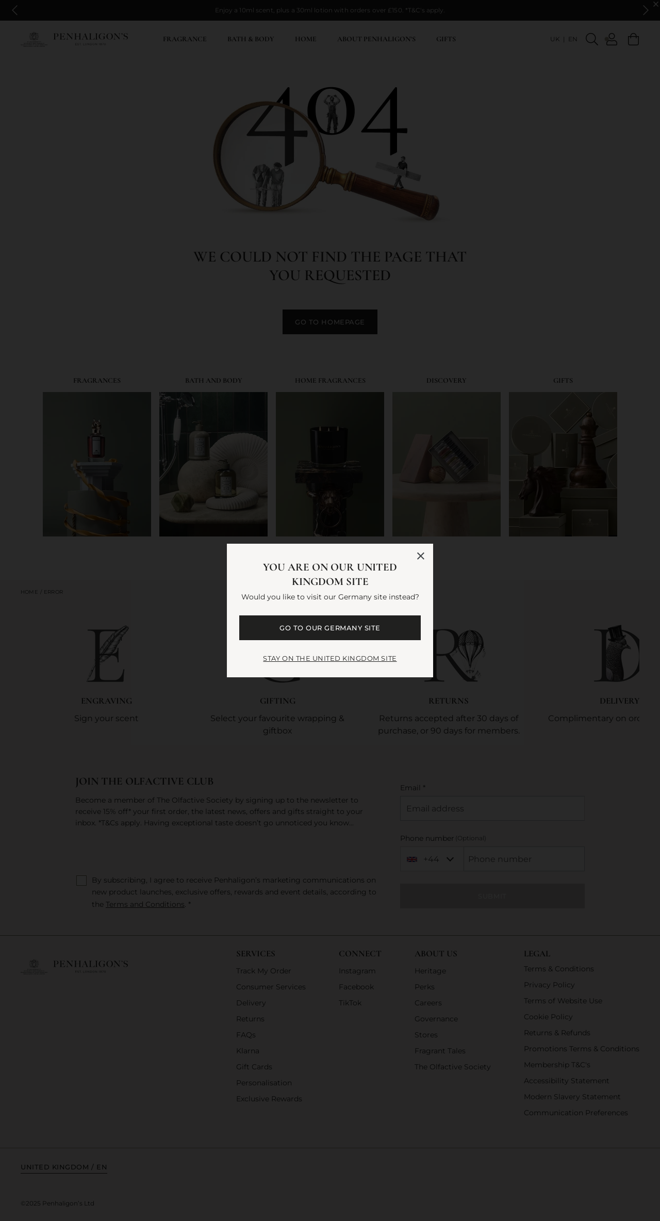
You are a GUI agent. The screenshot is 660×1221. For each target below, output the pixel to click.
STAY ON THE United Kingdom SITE (330, 658)
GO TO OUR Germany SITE (329, 628)
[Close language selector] (421, 556)
